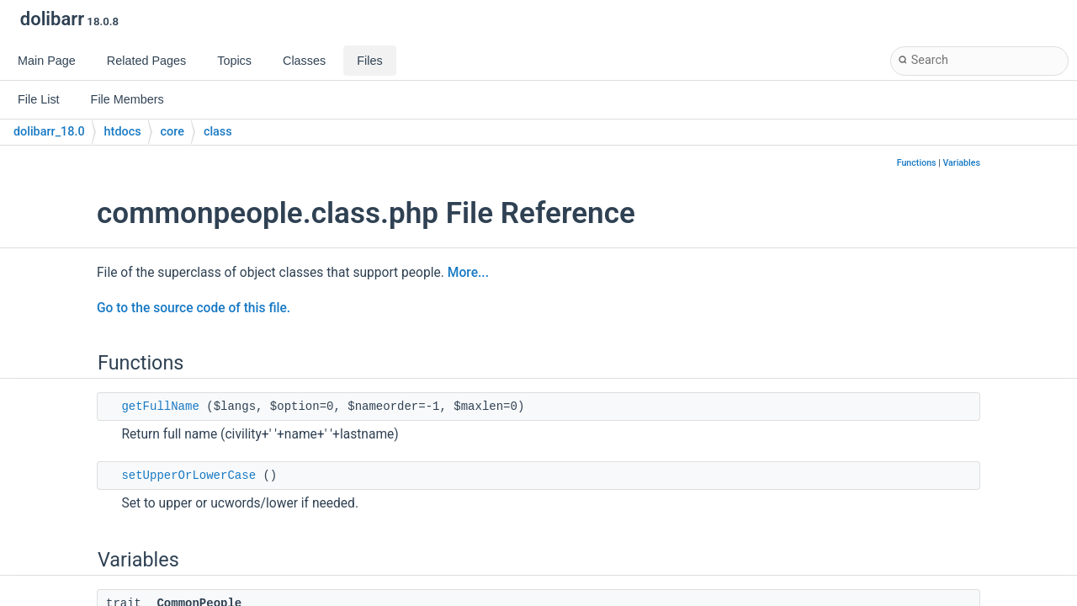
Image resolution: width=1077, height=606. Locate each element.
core (172, 132)
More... (468, 272)
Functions (916, 162)
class (218, 132)
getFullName (160, 406)
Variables (961, 162)
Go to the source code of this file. (193, 308)
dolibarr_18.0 (49, 132)
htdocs (122, 132)
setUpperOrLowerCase (188, 475)
